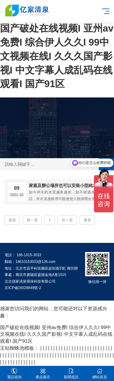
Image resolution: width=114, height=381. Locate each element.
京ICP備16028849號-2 (23, 288)
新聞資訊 (71, 373)
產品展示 (43, 373)
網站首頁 (99, 373)
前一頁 (32, 220)
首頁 (12, 220)
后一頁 (67, 220)
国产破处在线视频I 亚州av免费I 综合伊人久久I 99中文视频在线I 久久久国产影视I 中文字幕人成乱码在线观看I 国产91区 (56, 56)
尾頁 (87, 220)
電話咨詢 (14, 373)
